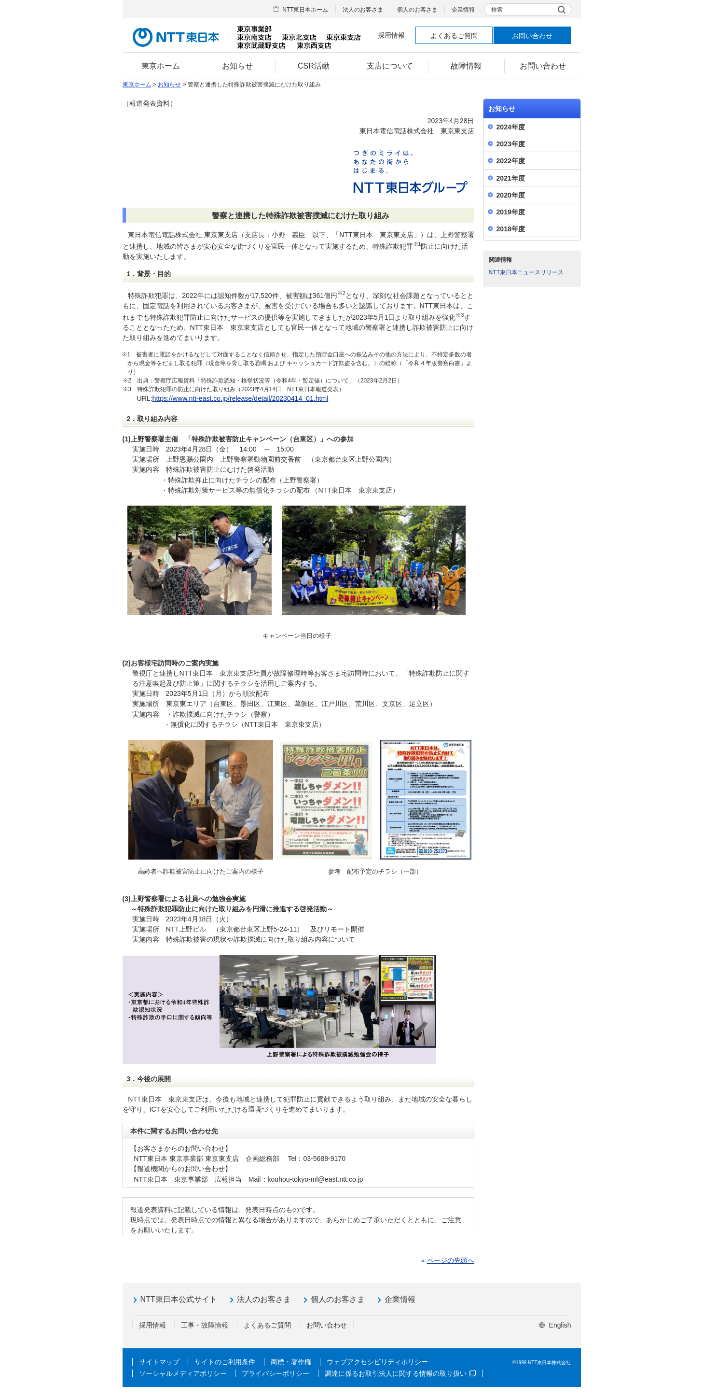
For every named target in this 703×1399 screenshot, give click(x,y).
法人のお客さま (363, 9)
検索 (497, 9)
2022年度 (510, 161)
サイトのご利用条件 (224, 1362)
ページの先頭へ (450, 1260)
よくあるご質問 (454, 36)
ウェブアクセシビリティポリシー (377, 1362)
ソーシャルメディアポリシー (183, 1373)
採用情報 (391, 35)
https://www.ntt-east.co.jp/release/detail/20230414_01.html (240, 398)
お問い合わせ (532, 36)
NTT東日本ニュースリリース (526, 272)
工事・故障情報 (204, 1325)
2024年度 (510, 127)
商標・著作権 (291, 1362)
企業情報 (463, 9)
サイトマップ (159, 1362)
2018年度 (510, 229)
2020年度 (510, 195)
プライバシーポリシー (275, 1373)
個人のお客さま (417, 9)
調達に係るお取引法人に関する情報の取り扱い (400, 1373)
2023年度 (510, 144)
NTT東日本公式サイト (178, 1299)
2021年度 (510, 178)
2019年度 (510, 212)
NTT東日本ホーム (305, 9)
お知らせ (169, 84)
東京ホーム (137, 84)
